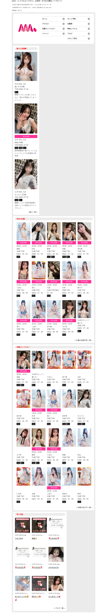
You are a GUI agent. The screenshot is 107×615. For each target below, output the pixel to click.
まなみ (80, 249)
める (79, 494)
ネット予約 (71, 19)
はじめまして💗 (54, 597)
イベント (45, 34)
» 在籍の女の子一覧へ (84, 507)
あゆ (48, 249)
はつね (49, 326)
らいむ (64, 326)
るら (33, 288)
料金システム (72, 29)
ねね (18, 249)
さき (64, 288)
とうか (19, 455)
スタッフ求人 (72, 38)
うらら (49, 377)
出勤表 (69, 24)
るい (18, 326)
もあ (33, 494)
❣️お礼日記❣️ (53, 538)
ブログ (69, 34)
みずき (64, 416)
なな (79, 455)
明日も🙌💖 (36, 597)
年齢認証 (14, 10)
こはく (34, 326)
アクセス (45, 24)
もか (79, 377)
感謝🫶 (34, 538)
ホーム (44, 19)
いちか (19, 494)
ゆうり (80, 288)
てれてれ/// (19, 538)
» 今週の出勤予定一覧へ (83, 340)
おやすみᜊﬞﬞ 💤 (53, 567)
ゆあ (64, 455)
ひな (33, 249)
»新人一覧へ (33, 212)
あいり (17, 87)
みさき (19, 416)
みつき (64, 377)
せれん (64, 494)
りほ (48, 288)
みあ (16, 142)
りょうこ (18, 195)
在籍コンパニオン (48, 29)
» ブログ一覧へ (59, 608)
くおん (19, 288)
